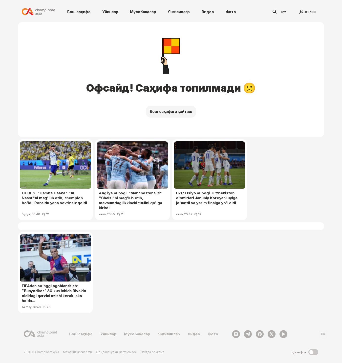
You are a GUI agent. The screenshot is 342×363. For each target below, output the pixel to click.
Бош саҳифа (78, 11)
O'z (283, 12)
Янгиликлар (179, 11)
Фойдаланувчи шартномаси (116, 352)
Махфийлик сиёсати (77, 352)
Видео (208, 11)
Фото (231, 11)
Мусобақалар (143, 11)
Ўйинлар (110, 11)
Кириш (307, 12)
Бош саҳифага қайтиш (171, 111)
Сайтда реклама (152, 352)
